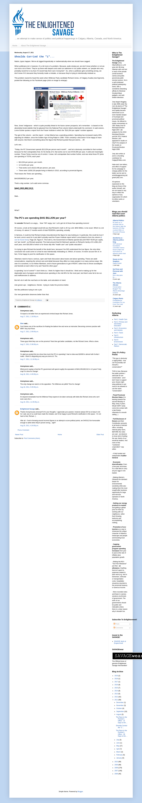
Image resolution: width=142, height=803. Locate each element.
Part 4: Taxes (118, 333)
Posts (116, 624)
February (119, 755)
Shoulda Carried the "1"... (35, 56)
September (120, 711)
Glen (22, 323)
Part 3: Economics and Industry (120, 329)
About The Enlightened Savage (33, 46)
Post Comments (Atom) (32, 438)
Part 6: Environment (118, 341)
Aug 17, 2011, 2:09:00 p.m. (29, 332)
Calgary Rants (118, 298)
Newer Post (19, 434)
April (118, 749)
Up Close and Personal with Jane (118, 271)
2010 (116, 762)
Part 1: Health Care (120, 319)
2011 (116, 700)
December (120, 702)
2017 (116, 682)
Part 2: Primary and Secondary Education (120, 324)
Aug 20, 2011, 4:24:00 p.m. (29, 425)
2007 (116, 771)
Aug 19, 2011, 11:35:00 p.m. (30, 402)
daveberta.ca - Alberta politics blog (118, 240)
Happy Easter (117, 263)
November (120, 705)
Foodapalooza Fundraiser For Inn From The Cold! (119, 302)
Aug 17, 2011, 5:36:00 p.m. (29, 344)
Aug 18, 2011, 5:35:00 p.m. (29, 387)
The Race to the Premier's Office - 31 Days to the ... (121, 720)
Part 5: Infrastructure (118, 336)
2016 (116, 685)
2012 (116, 697)
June (118, 743)
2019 (116, 676)
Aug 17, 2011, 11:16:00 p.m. (30, 359)
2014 (116, 691)
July (118, 740)
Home (14, 46)
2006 (116, 774)
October (119, 708)
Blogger (80, 791)
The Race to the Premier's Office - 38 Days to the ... (121, 733)
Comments (118, 628)
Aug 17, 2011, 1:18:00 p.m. (29, 316)
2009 (116, 765)
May (118, 746)
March (118, 752)
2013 (116, 694)
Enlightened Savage (27, 409)
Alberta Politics (118, 220)
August (119, 714)
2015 (116, 688)
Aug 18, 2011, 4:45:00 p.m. (29, 374)
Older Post (100, 434)
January (119, 758)
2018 (116, 679)
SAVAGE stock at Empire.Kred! (120, 642)
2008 (116, 768)
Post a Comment (23, 430)
